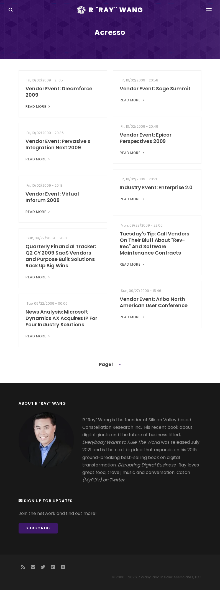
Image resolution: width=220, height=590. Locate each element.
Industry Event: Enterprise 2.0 (156, 187)
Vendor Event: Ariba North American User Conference (154, 302)
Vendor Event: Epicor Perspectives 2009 (146, 138)
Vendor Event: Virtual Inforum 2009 (52, 197)
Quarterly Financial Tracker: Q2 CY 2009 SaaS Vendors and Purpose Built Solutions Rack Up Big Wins (60, 256)
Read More (38, 106)
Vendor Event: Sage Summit (155, 88)
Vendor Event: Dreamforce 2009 (58, 91)
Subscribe (38, 528)
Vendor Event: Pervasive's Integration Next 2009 (57, 144)
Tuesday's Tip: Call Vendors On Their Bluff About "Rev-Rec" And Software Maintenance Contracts (154, 243)
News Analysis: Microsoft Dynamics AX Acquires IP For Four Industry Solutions (61, 318)
